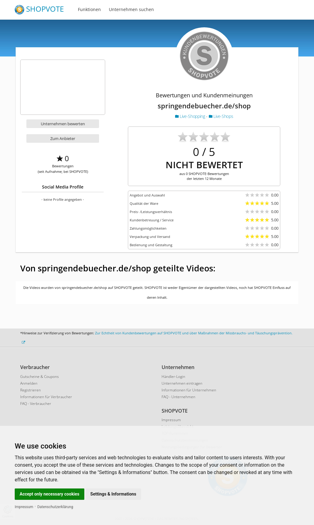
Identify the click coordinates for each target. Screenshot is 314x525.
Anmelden (28, 383)
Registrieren (30, 390)
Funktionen (89, 9)
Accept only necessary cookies (49, 494)
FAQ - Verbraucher (35, 403)
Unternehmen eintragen (182, 383)
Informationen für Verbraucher (46, 396)
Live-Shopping (190, 116)
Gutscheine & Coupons (39, 376)
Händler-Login (173, 376)
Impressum (24, 507)
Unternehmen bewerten (63, 123)
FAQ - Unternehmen (178, 396)
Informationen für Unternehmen (189, 390)
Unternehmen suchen (131, 9)
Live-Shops (221, 116)
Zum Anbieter (62, 138)
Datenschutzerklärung (55, 507)
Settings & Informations (113, 494)
